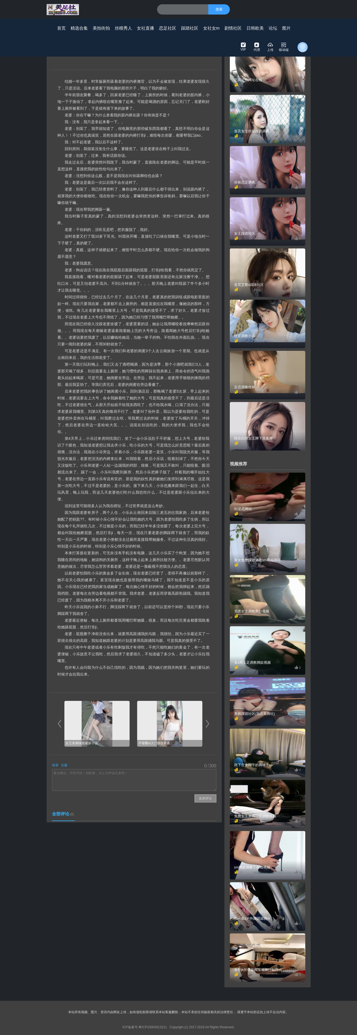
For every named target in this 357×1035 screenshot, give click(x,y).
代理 (257, 47)
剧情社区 (233, 28)
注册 (64, 765)
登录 (55, 765)
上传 (270, 47)
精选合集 (79, 28)
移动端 (284, 47)
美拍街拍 (101, 28)
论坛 (273, 28)
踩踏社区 (189, 28)
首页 (61, 28)
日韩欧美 (255, 28)
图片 (286, 28)
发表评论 (205, 798)
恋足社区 (167, 28)
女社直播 (145, 28)
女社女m (211, 28)
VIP (243, 46)
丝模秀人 (123, 28)
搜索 (219, 9)
